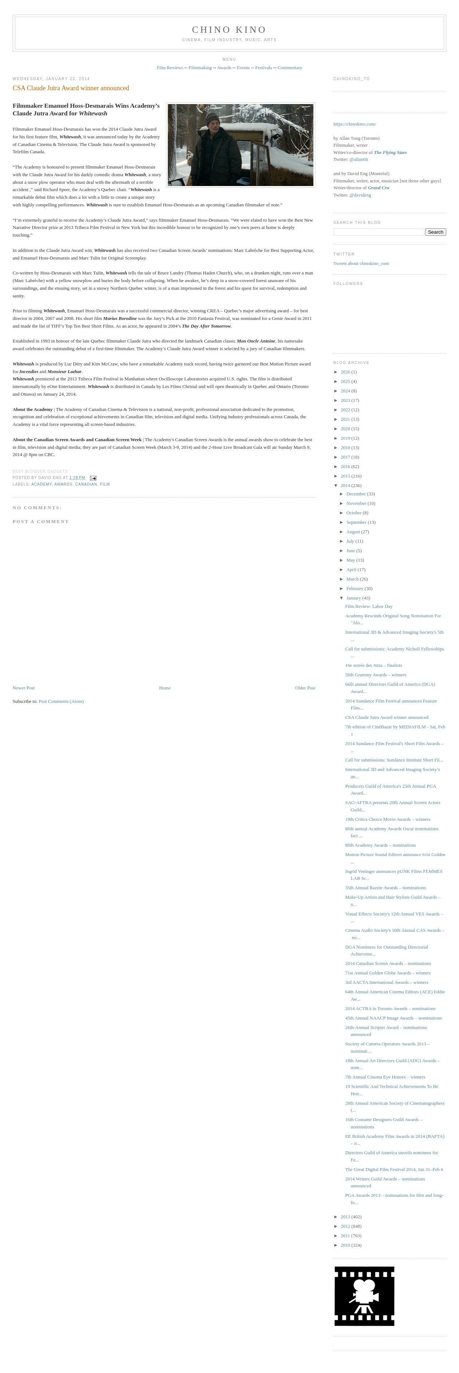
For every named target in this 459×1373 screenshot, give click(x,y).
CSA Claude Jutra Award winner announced (71, 88)
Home (165, 688)
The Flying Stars (390, 152)
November (357, 503)
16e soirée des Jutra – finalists (373, 665)
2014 (346, 485)
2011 (346, 1235)
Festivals (263, 67)
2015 (346, 476)
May (351, 560)
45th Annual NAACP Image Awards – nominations (393, 1018)
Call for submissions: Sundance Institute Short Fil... (394, 760)
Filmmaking (200, 67)
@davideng (360, 195)
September (357, 522)
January (355, 598)
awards (63, 484)
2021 (346, 419)
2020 (346, 428)
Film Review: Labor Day (368, 606)
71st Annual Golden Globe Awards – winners (388, 973)
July (351, 541)
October (355, 512)
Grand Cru (378, 187)
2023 (346, 400)
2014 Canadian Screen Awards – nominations (388, 963)
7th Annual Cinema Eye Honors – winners (385, 1077)
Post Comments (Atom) (61, 701)
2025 (346, 381)
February (356, 588)
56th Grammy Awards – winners (376, 674)
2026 (346, 372)
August (354, 531)
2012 (346, 1226)
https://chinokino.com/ (354, 124)
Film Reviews (170, 67)
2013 (346, 1216)
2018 (346, 447)
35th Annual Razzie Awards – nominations (385, 887)
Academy (41, 484)
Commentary (290, 67)
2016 (346, 466)
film (105, 484)
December (357, 493)
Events (243, 67)
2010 (346, 1245)
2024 (346, 390)
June (351, 550)
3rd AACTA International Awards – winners (386, 982)
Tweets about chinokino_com (361, 263)
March (353, 579)
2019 (346, 438)
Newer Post (24, 688)
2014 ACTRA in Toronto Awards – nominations (390, 1008)
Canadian (86, 484)
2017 (346, 457)
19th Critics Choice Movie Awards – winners (387, 819)
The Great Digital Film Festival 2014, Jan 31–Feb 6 (394, 1169)
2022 (346, 409)
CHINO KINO (229, 29)
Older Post (305, 688)
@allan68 (358, 159)
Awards (224, 67)
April (352, 569)
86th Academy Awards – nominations (380, 845)
